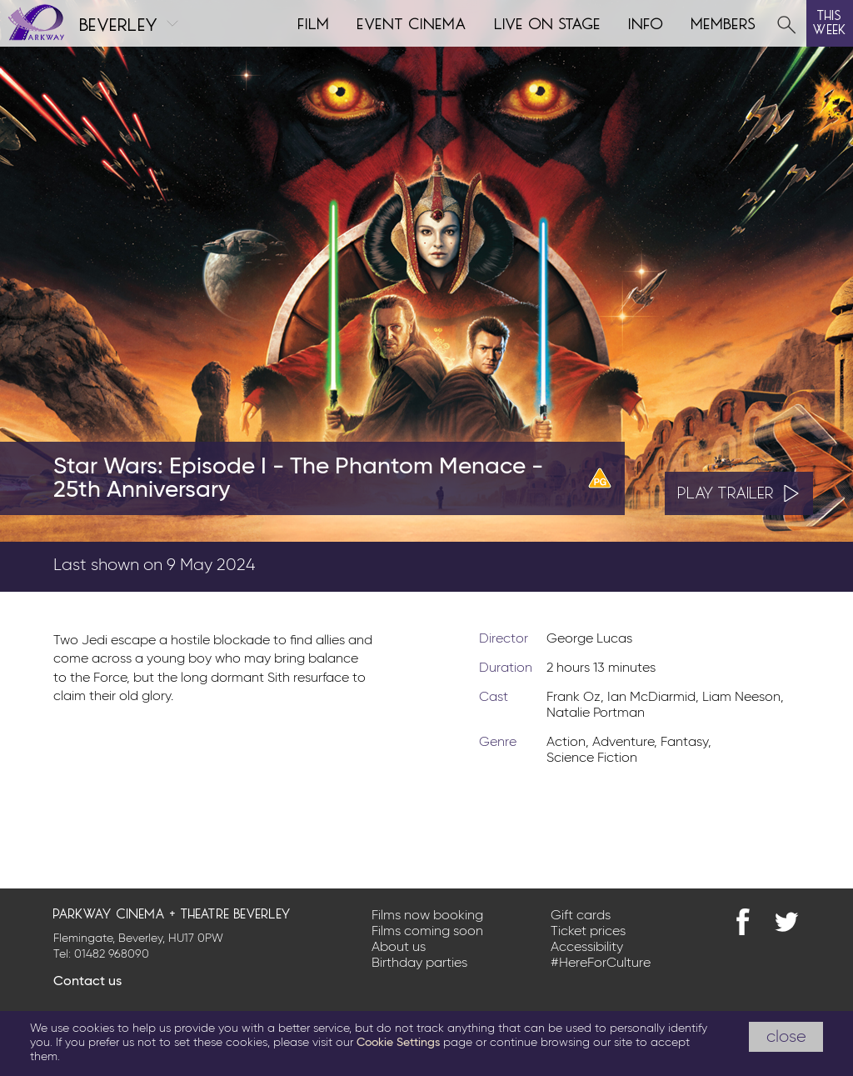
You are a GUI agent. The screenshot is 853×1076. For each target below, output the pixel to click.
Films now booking (427, 916)
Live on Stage (548, 21)
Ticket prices (588, 931)
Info (646, 21)
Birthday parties (419, 963)
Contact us (87, 981)
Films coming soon (427, 931)
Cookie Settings (398, 1042)
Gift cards (581, 916)
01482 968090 (111, 954)
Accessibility (587, 947)
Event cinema (412, 21)
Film (314, 21)
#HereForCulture (601, 963)
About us (399, 947)
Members (723, 21)
